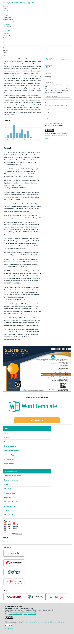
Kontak (5, 38)
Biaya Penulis (9, 459)
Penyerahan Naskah (9, 22)
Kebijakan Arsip (9, 506)
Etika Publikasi (9, 493)
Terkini (6, 10)
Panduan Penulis (8, 19)
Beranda (5, 6)
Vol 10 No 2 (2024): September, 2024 (56, 105)
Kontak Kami (9, 463)
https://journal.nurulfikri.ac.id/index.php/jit (23, 612)
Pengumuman (7, 17)
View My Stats (7, 542)
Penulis (6, 15)
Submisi (5, 50)
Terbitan (5, 8)
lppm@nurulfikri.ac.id (15, 614)
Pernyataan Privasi (9, 35)
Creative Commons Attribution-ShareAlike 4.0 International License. (43, 622)
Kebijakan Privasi (10, 497)
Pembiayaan (7, 24)
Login (4, 55)
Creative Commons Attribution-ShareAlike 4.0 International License (56, 136)
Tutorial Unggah (9, 455)
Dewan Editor (8, 31)
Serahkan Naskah (37, 420)
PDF (49, 67)
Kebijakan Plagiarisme (11, 450)
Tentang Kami (7, 26)
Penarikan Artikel (10, 515)
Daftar (5, 48)
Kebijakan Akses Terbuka (12, 502)
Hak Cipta (8, 489)
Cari (5, 43)
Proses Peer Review (11, 480)
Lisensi (7, 484)
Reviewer (6, 33)
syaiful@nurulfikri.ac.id (29, 614)
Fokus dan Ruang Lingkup (12, 475)
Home (6, 433)
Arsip (5, 13)
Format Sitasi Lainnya (52, 96)
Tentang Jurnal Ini (9, 28)
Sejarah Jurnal (9, 510)
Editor (6, 437)
